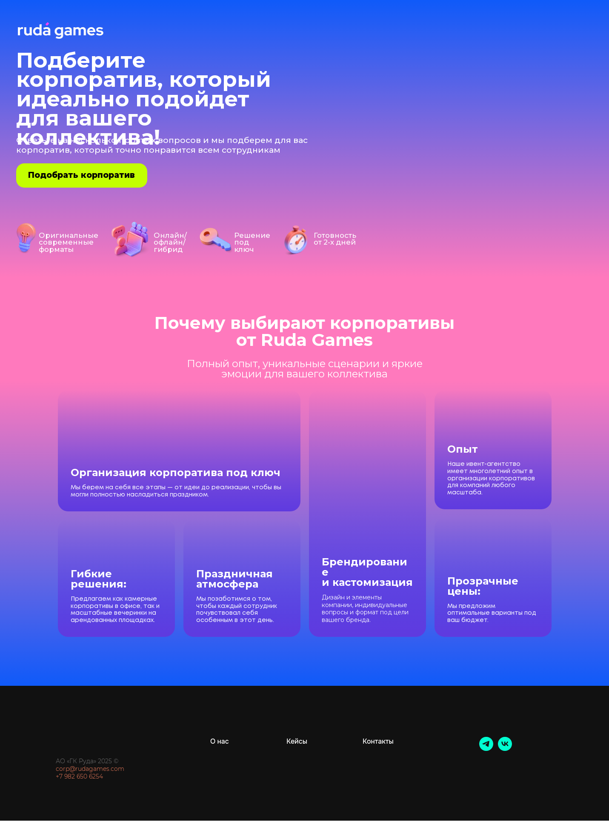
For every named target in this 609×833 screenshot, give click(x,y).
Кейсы (296, 741)
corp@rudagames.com (90, 769)
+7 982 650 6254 (79, 776)
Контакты (378, 741)
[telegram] (486, 748)
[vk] (505, 748)
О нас (219, 741)
